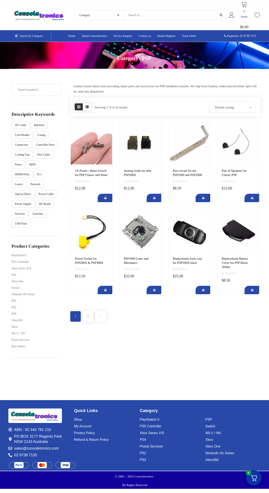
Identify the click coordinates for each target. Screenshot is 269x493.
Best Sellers (19, 346)
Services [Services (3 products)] (20, 213)
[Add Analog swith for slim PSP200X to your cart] (154, 198)
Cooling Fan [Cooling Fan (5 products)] (22, 154)
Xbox (15, 326)
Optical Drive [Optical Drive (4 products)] (23, 194)
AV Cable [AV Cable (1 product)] (20, 125)
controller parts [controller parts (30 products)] (45, 144)
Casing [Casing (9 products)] (41, 135)
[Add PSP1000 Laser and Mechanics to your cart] (154, 290)
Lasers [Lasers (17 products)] (19, 184)
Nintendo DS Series (23, 294)
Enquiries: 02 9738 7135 (240, 36)
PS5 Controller (20, 261)
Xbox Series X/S (21, 268)
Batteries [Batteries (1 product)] (39, 125)
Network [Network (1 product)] (35, 184)
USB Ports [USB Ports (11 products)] (21, 223)
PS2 (14, 307)
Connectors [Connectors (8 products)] (21, 144)
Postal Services (20, 339)
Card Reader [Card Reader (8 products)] (22, 135)
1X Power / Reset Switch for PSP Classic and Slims (91, 173)
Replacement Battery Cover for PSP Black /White (235, 263)
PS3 (14, 300)
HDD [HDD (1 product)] (32, 164)
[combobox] (232, 107)
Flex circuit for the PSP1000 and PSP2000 (187, 173)
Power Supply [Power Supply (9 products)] (23, 204)
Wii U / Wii (18, 333)
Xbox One (18, 281)
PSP (14, 313)
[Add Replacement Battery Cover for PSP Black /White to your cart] (252, 290)
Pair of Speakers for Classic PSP (234, 173)
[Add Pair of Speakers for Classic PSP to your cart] (252, 198)
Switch (16, 287)
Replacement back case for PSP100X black (187, 260)
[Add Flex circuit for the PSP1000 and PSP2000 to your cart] (203, 198)
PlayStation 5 (19, 255)
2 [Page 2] (88, 316)
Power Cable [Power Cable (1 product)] (46, 194)
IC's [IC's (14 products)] (39, 174)
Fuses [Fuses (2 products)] (18, 164)
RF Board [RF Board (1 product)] (45, 204)
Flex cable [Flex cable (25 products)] (43, 154)
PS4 (14, 274)
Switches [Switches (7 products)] (37, 213)
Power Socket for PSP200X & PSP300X (89, 260)
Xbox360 (17, 320)
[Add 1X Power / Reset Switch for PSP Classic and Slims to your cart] (105, 198)
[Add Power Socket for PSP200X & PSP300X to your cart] (105, 290)
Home (129, 50)
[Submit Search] (221, 15)
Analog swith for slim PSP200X (137, 173)
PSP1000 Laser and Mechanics (136, 260)
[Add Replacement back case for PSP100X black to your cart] (203, 290)
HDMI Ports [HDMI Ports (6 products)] (22, 174)
